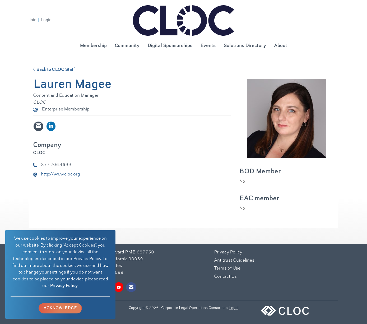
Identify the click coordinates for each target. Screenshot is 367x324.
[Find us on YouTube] (118, 287)
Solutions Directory (245, 45)
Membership (93, 45)
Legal (233, 308)
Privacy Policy (64, 286)
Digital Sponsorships (169, 45)
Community (127, 45)
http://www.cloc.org (60, 174)
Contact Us (225, 276)
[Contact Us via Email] (131, 287)
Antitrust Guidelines (234, 260)
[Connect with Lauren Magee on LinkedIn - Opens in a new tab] (51, 126)
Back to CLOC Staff (54, 69)
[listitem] (34, 20)
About (280, 45)
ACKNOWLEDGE (60, 308)
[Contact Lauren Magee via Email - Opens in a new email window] (38, 126)
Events (208, 45)
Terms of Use (227, 268)
